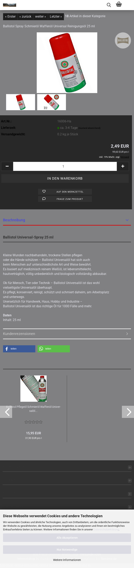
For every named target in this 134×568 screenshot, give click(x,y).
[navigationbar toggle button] (129, 5)
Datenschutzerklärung (106, 529)
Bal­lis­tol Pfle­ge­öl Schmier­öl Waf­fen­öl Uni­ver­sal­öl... (33, 408)
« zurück (25, 16)
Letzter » (56, 16)
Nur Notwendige (67, 549)
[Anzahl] (65, 166)
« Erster (10, 16)
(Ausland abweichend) (89, 128)
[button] (7, 166)
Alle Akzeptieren (67, 537)
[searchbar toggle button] (109, 5)
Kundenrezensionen (19, 334)
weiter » (40, 16)
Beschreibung (14, 220)
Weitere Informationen (67, 560)
